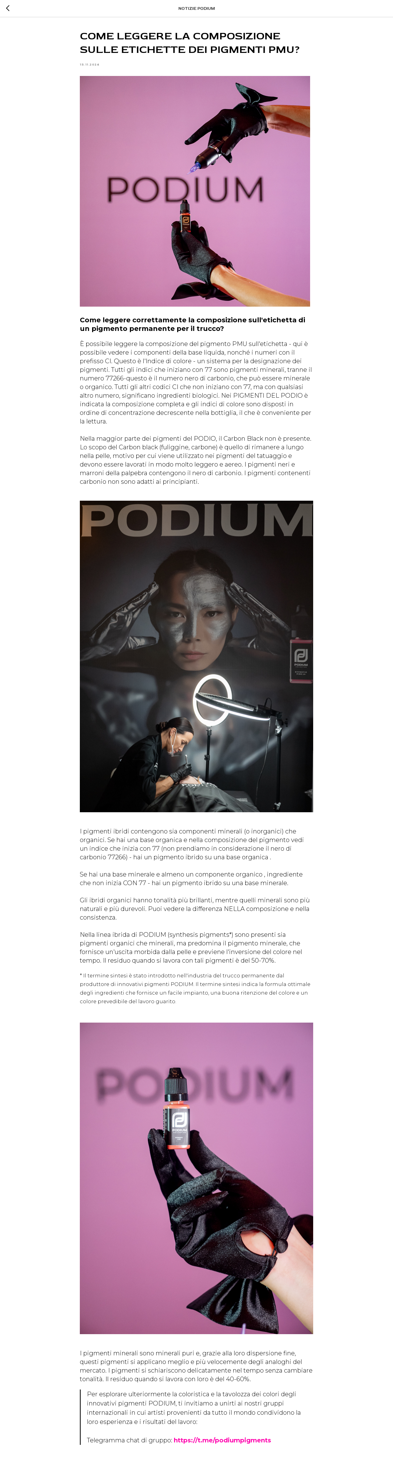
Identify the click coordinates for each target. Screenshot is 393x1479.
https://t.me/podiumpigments (222, 1440)
